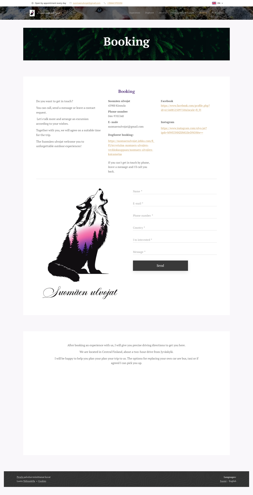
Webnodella (29, 481)
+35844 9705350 (114, 3)
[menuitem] (198, 13)
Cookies (42, 481)
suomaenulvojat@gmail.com (86, 3)
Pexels (20, 477)
